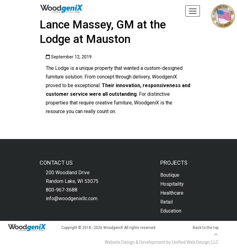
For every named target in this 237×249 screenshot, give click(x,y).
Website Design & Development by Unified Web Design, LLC (161, 242)
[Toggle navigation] (192, 11)
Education (170, 211)
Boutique (169, 175)
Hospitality (172, 184)
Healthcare (171, 193)
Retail (166, 202)
